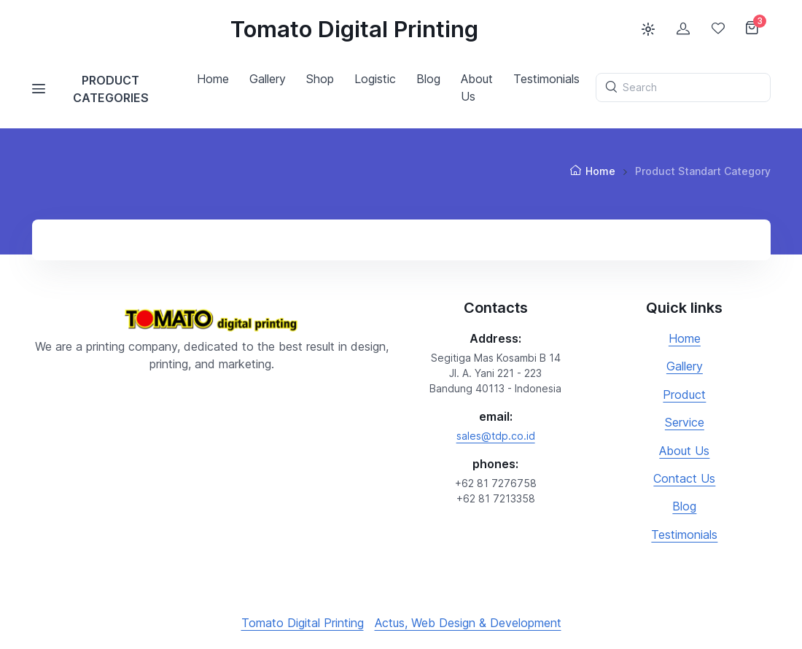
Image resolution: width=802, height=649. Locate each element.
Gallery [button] (267, 78)
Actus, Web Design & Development (468, 622)
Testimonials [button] (546, 78)
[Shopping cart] (753, 29)
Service (684, 422)
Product (684, 394)
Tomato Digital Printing (354, 29)
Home (213, 78)
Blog (684, 506)
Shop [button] (320, 78)
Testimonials (684, 534)
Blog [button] (428, 78)
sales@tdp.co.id (495, 436)
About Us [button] (477, 87)
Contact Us (684, 478)
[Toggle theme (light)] (648, 29)
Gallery (684, 366)
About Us (684, 450)
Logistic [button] (375, 78)
